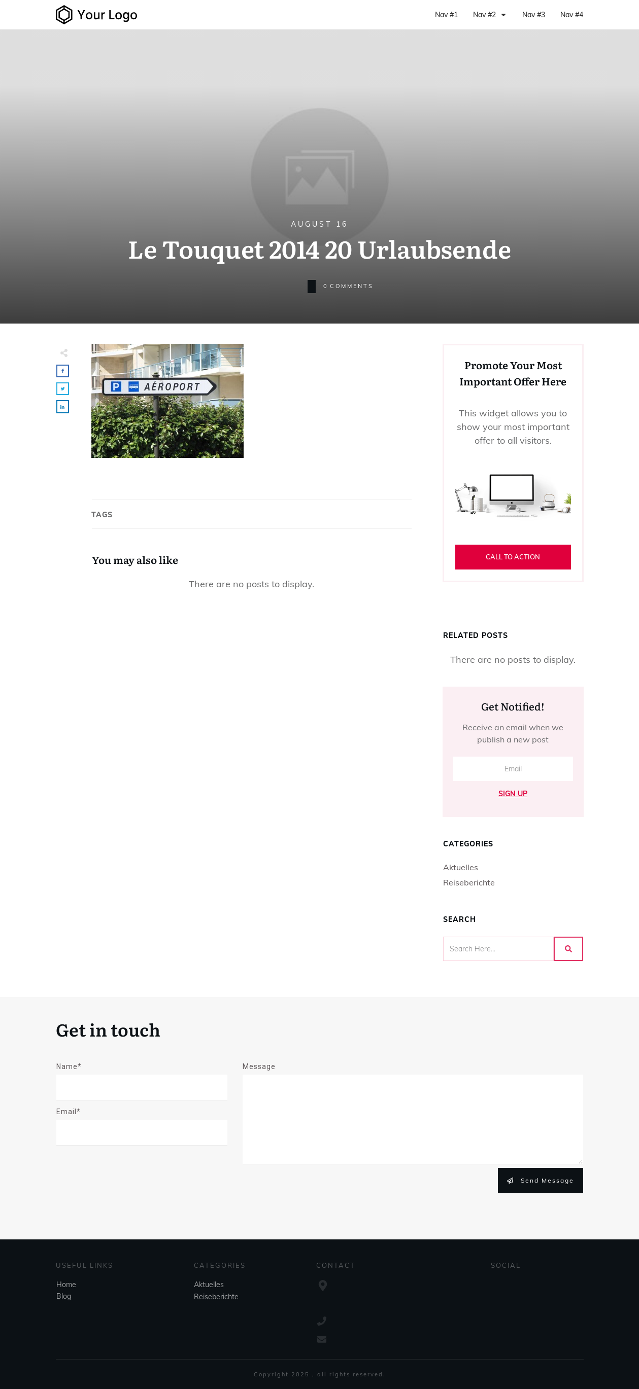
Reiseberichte (469, 882)
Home (66, 1284)
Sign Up (512, 793)
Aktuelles (460, 867)
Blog (63, 1296)
